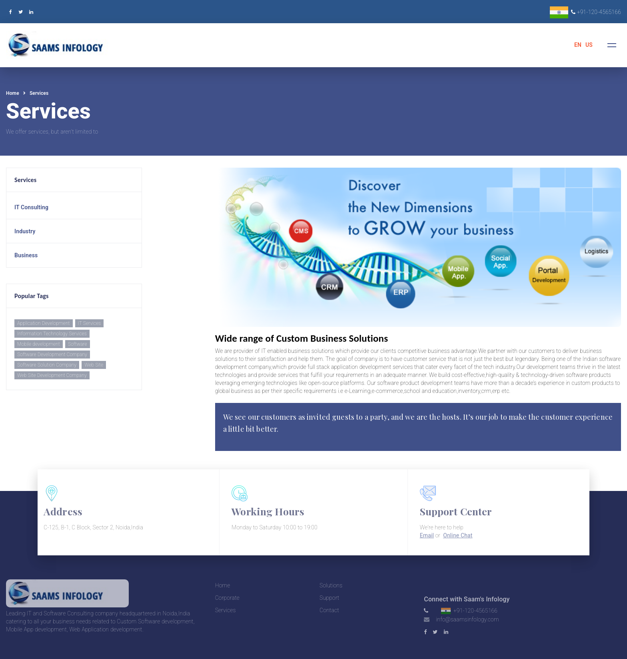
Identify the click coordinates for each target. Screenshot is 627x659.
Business (26, 255)
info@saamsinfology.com (467, 619)
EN (577, 45)
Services (39, 93)
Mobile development (38, 344)
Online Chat (457, 535)
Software (77, 344)
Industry (25, 231)
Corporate (227, 598)
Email (427, 535)
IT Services (89, 323)
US (589, 45)
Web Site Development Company (52, 375)
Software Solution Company (46, 365)
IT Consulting (31, 207)
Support (329, 598)
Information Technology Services (52, 334)
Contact (329, 610)
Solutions (330, 585)
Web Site (93, 365)
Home (12, 93)
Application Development (43, 323)
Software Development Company (52, 354)
